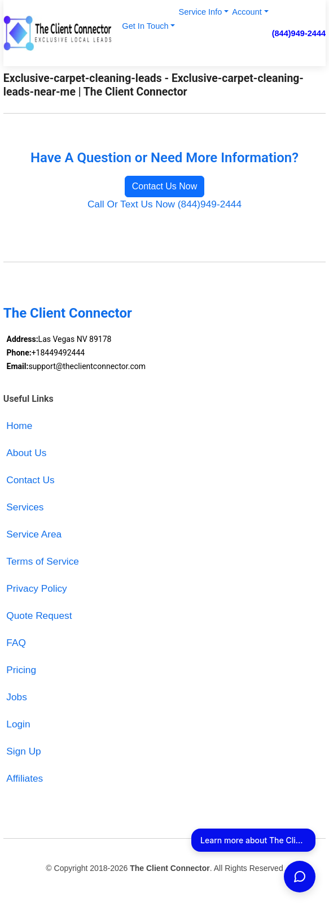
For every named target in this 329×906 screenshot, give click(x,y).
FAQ (16, 642)
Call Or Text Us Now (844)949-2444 (164, 204)
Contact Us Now (165, 186)
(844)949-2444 (299, 33)
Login (18, 724)
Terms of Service (42, 561)
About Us (26, 452)
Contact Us (30, 479)
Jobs (16, 697)
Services (24, 507)
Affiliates (24, 778)
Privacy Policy (36, 588)
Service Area (34, 534)
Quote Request (39, 615)
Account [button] (247, 11)
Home (19, 425)
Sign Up (23, 751)
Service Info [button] (200, 11)
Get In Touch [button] (145, 26)
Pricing (21, 669)
